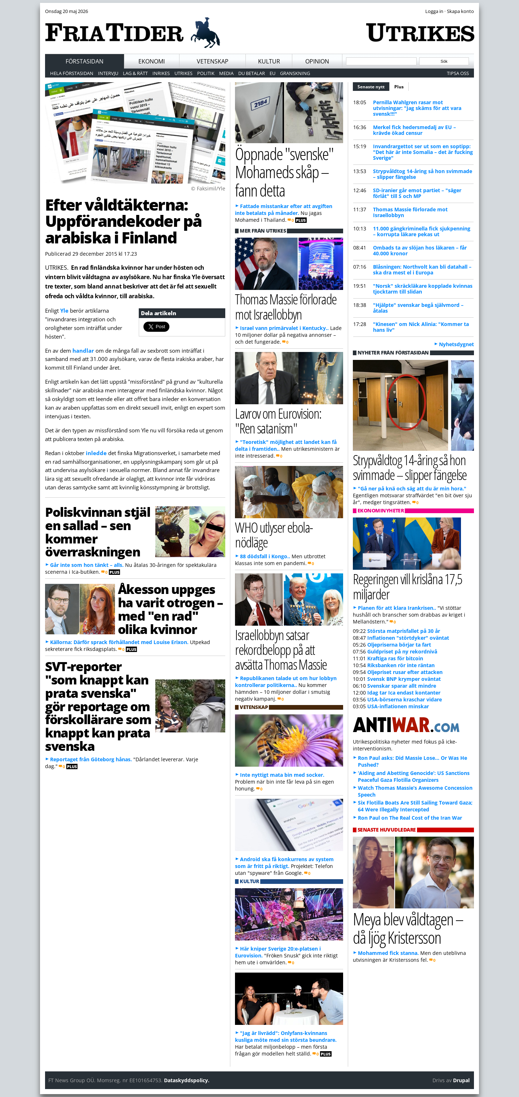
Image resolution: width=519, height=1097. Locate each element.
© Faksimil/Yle (208, 188)
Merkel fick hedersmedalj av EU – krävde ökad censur (414, 130)
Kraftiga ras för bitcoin (395, 658)
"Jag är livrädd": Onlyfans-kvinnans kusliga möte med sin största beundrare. (286, 1036)
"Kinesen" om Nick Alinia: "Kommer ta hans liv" (421, 327)
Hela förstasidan (71, 73)
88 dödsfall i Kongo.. (265, 556)
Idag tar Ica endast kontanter (403, 692)
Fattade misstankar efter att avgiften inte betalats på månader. (283, 209)
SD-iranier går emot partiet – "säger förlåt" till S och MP (417, 193)
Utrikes (183, 73)
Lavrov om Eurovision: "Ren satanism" (278, 420)
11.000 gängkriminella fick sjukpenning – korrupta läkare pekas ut (421, 231)
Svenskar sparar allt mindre (401, 685)
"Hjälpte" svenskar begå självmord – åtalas (418, 307)
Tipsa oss (458, 73)
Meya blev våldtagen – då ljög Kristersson (408, 928)
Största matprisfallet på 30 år (403, 630)
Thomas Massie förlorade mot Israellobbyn (410, 212)
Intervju (108, 73)
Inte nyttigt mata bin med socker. (282, 774)
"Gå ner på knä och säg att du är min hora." (412, 488)
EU (272, 73)
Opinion (317, 61)
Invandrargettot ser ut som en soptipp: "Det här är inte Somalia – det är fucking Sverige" (423, 152)
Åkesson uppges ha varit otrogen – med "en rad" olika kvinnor (170, 608)
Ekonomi (151, 61)
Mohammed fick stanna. (388, 953)
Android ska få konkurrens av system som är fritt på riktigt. (284, 862)
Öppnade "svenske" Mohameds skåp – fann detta (284, 172)
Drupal (461, 1080)
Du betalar (251, 73)
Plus (399, 86)
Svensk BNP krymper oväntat (404, 678)
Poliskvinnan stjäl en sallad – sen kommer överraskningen (97, 531)
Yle (65, 310)
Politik (205, 73)
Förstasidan (84, 61)
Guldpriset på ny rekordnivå (402, 651)
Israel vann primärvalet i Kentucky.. (284, 328)
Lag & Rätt (135, 73)
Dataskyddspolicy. (186, 1080)
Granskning (295, 73)
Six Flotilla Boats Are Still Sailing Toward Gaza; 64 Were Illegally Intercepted (415, 806)
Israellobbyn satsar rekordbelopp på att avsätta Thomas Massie (281, 649)
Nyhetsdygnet (456, 344)
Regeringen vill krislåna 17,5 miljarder (407, 586)
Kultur (269, 61)
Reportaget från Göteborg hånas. (91, 759)
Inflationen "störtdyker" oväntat (408, 637)
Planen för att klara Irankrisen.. (397, 607)
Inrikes (161, 73)
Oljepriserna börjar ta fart (399, 644)
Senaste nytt (374, 85)
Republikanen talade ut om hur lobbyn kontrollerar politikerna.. (286, 681)
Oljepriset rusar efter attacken (405, 672)
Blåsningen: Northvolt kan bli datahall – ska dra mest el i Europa (422, 269)
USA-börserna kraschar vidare (404, 699)
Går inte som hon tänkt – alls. (87, 564)
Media (226, 73)
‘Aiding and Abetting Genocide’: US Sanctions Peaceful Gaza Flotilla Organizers (414, 776)
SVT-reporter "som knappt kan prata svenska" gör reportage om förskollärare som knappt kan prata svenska (98, 705)
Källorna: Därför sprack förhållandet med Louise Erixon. (119, 642)
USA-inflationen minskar (398, 706)
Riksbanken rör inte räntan (401, 665)
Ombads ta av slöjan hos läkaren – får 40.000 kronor (420, 250)
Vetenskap (213, 61)
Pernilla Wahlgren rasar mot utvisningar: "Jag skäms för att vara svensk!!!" (417, 108)
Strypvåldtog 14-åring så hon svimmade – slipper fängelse (422, 174)
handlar (84, 350)
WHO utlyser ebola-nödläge (273, 534)
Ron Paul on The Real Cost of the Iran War (410, 817)
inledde (97, 453)
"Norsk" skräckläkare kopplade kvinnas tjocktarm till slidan (423, 288)
